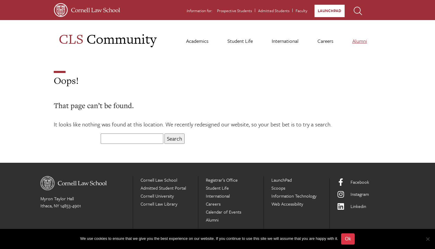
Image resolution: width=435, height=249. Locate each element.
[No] (428, 239)
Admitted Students (273, 11)
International (285, 41)
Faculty (301, 11)
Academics (197, 41)
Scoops (278, 188)
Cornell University (157, 196)
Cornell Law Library (159, 204)
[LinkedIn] (366, 206)
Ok (348, 238)
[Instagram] (366, 194)
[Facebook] (366, 182)
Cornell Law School (159, 180)
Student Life (240, 41)
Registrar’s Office (222, 180)
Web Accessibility (287, 204)
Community (108, 39)
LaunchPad (329, 11)
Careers (325, 41)
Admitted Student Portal (163, 188)
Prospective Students (234, 11)
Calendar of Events (223, 212)
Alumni (359, 41)
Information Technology (294, 196)
